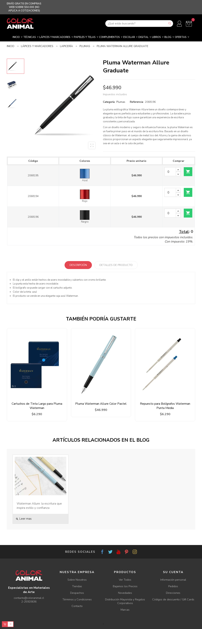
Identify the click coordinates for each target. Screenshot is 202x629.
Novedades (125, 593)
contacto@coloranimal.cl (29, 598)
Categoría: (109, 102)
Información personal (173, 580)
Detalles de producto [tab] (116, 265)
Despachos (77, 593)
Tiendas (77, 586)
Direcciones (173, 593)
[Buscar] (139, 23)
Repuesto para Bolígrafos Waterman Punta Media (165, 406)
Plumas (120, 102)
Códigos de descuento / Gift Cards (173, 599)
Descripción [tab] (78, 265)
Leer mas (24, 519)
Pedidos (173, 586)
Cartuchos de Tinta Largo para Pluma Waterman (37, 406)
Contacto (77, 606)
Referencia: (137, 102)
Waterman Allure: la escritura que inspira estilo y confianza (39, 505)
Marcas (125, 610)
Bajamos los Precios (125, 586)
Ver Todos (125, 580)
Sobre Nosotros (77, 580)
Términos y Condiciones (77, 599)
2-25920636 (28, 601)
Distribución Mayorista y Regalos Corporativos (125, 601)
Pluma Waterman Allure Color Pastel (101, 404)
